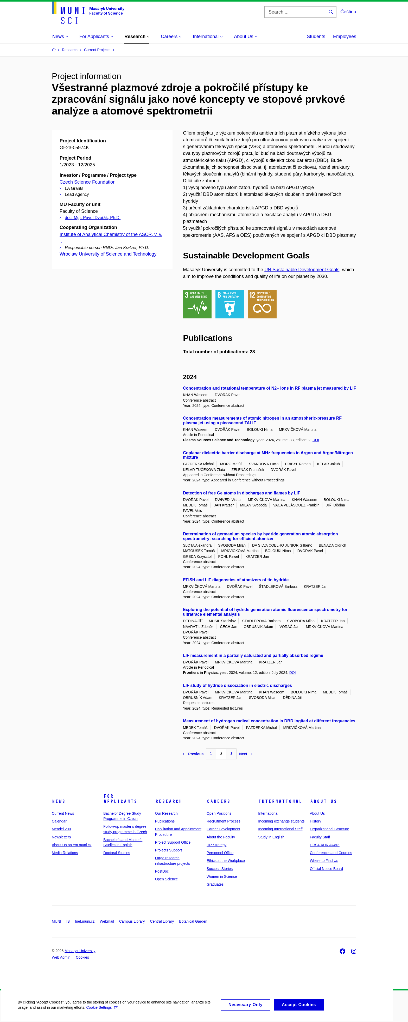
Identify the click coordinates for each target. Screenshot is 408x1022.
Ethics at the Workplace (226, 860)
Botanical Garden (193, 921)
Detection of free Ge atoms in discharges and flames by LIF (241, 493)
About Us (323, 801)
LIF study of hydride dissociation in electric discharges (237, 685)
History (315, 821)
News (58, 801)
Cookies (82, 957)
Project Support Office (173, 842)
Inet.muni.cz (84, 921)
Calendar (59, 821)
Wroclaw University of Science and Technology (108, 254)
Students (316, 36)
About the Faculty (221, 837)
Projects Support (168, 850)
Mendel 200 (61, 829)
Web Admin (61, 957)
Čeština (348, 11)
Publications (165, 821)
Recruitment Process (223, 821)
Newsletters (61, 837)
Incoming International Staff (280, 829)
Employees (344, 36)
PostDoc (162, 871)
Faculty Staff (320, 837)
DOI (316, 440)
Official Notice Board (326, 869)
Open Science (166, 879)
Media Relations (65, 853)
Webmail (107, 921)
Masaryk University (80, 951)
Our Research (166, 813)
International (280, 801)
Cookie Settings (102, 1010)
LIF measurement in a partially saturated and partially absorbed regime (253, 655)
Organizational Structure (329, 829)
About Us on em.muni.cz (72, 845)
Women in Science (222, 876)
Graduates (215, 884)
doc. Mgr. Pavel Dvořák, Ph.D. (92, 217)
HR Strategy (216, 845)
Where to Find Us (324, 860)
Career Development (223, 829)
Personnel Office (220, 853)
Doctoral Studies (116, 853)
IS (68, 921)
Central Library (162, 921)
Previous (193, 754)
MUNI (56, 921)
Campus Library (132, 921)
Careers (218, 801)
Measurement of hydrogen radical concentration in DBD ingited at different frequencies (269, 721)
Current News (63, 813)
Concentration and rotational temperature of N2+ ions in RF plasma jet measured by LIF (269, 388)
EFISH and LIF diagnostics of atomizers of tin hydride (236, 580)
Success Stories (220, 869)
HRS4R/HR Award (325, 845)
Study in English (271, 837)
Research (168, 801)
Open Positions (219, 813)
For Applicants (120, 798)
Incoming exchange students (281, 821)
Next (245, 754)
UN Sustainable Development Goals (301, 269)
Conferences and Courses (331, 853)
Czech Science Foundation (88, 182)
